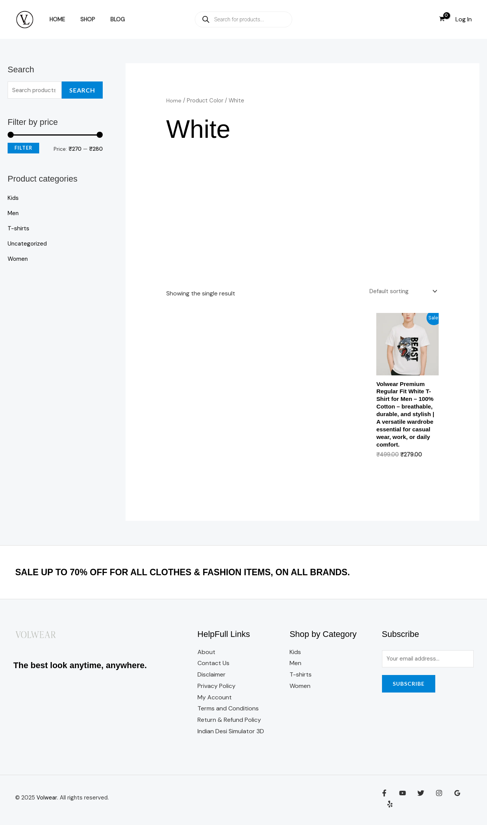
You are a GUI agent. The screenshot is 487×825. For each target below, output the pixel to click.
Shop (81, 19)
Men (13, 214)
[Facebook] (384, 802)
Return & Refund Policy (229, 724)
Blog (107, 19)
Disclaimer (211, 679)
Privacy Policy (216, 690)
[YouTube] (400, 802)
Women (18, 259)
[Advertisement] (302, 225)
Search (82, 90)
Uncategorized (28, 244)
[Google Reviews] (449, 802)
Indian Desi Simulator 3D (230, 735)
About (206, 656)
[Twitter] (417, 802)
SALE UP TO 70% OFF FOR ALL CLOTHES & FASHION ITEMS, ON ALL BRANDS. (204, 576)
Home (55, 19)
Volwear (47, 802)
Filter (23, 149)
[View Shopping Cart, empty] (442, 20)
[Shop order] (401, 291)
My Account (214, 701)
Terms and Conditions (228, 712)
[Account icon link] (463, 19)
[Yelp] (466, 802)
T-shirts (19, 229)
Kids (13, 199)
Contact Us (213, 667)
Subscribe (409, 688)
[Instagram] (433, 802)
